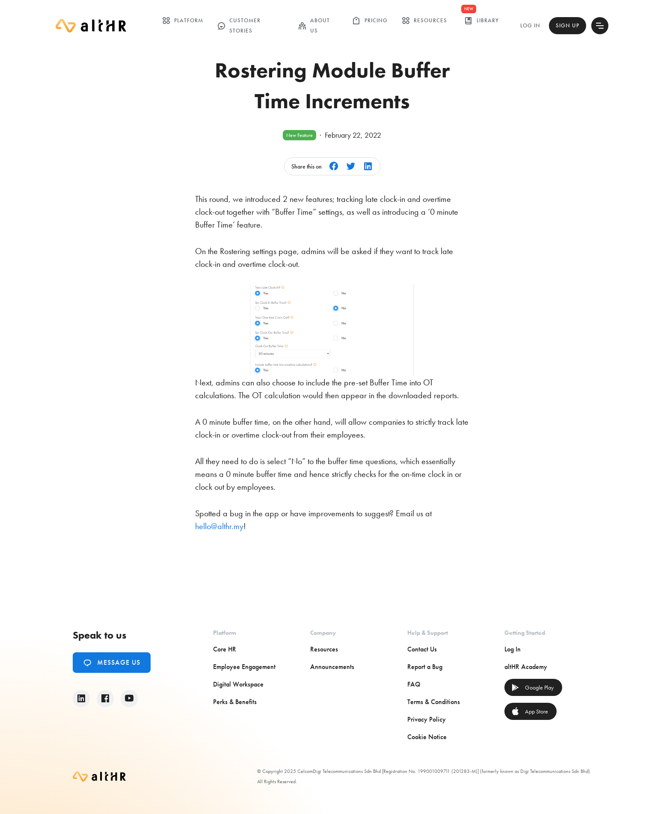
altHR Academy (525, 666)
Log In (530, 25)
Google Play (532, 687)
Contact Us (422, 649)
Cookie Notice (427, 736)
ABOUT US (314, 25)
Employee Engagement (244, 666)
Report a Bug (424, 666)
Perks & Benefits (235, 701)
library (481, 20)
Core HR (224, 649)
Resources (424, 20)
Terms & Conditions (433, 701)
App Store (529, 711)
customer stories (239, 25)
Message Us (111, 662)
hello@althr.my (219, 526)
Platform (182, 20)
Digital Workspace (238, 684)
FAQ (414, 684)
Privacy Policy (426, 719)
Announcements (332, 666)
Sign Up (567, 25)
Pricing (370, 20)
